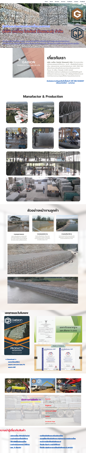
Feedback (69, 1)
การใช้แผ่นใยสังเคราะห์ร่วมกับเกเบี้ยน (51, 436)
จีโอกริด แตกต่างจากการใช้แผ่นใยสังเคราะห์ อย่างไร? (56, 447)
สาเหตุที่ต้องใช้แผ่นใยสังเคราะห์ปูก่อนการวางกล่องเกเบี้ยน (58, 438)
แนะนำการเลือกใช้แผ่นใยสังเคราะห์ (50, 441)
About (51, 1)
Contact (76, 1)
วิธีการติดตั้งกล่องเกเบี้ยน (18, 441)
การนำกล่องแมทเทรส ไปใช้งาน (20, 444)
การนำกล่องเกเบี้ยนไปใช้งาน (19, 438)
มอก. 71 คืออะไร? (15, 447)
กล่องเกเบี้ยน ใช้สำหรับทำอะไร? (20, 436)
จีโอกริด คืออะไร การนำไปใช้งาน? (50, 444)
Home (46, 1)
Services (57, 1)
